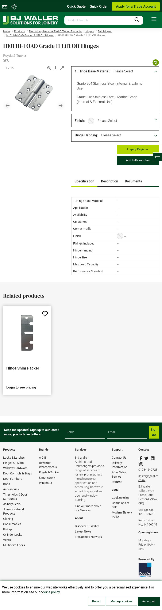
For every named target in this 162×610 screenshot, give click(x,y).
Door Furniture (12, 478)
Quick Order (99, 6)
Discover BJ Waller (87, 526)
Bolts (6, 484)
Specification (84, 181)
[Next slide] (60, 105)
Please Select (123, 71)
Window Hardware (15, 468)
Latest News (83, 531)
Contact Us (119, 457)
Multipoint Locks (14, 545)
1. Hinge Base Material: (92, 71)
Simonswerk (47, 477)
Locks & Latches (14, 457)
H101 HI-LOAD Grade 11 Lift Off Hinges (30, 35)
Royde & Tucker (14, 56)
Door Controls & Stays (17, 473)
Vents (7, 540)
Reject (96, 601)
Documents (133, 181)
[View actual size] (49, 68)
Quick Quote (76, 6)
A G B (42, 457)
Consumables (12, 524)
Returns (117, 482)
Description (109, 181)
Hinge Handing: (86, 135)
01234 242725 (148, 469)
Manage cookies (121, 601)
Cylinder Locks (12, 534)
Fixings (7, 529)
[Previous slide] (7, 105)
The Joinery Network (88, 536)
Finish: (80, 121)
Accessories (11, 489)
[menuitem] (154, 19)
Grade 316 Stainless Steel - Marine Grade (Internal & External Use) (106, 99)
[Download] (55, 68)
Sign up (153, 432)
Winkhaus (45, 483)
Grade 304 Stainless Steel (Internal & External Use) (109, 85)
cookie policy (50, 592)
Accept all (148, 601)
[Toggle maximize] (62, 68)
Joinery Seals (11, 504)
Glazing (8, 518)
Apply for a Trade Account (136, 6)
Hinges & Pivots (13, 463)
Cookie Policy (120, 497)
